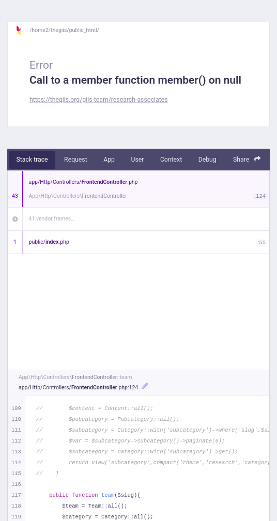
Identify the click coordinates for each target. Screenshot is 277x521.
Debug (207, 159)
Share (247, 159)
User (137, 159)
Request (75, 159)
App (109, 159)
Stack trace (32, 159)
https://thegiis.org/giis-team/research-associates (98, 99)
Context (171, 159)
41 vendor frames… (52, 218)
